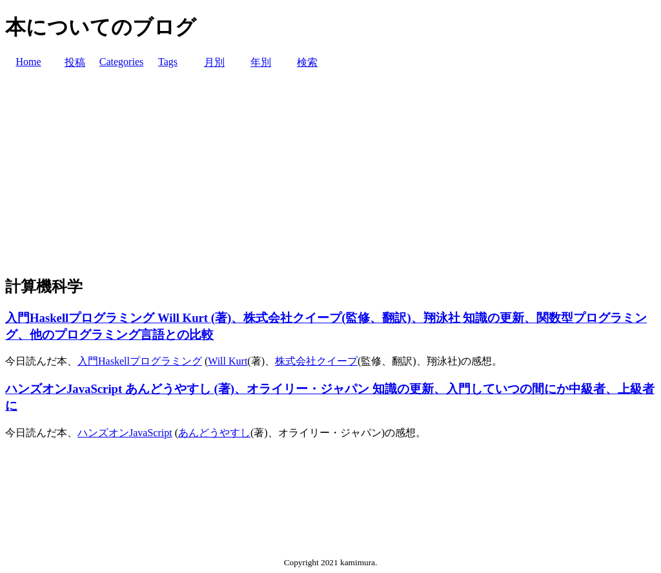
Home (28, 61)
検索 (307, 62)
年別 (260, 62)
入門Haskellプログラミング (139, 361)
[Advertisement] (330, 173)
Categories (121, 61)
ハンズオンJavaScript (124, 432)
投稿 (75, 62)
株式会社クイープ (316, 361)
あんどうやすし (214, 432)
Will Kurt (227, 361)
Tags (168, 61)
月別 (214, 62)
